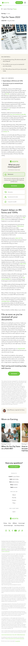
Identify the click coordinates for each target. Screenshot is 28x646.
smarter (14, 487)
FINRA (2, 548)
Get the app (19, 2)
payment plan (21, 348)
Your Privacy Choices (19, 525)
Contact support (14, 466)
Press (14, 503)
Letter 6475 (23, 263)
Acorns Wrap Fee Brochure (6, 634)
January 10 (6, 131)
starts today (14, 479)
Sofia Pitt (3, 20)
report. (8, 109)
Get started (14, 185)
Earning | (10, 9)
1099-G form (20, 226)
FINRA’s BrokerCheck (21, 634)
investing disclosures (5, 551)
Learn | (5, 9)
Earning (3, 13)
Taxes (15, 9)
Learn (14, 511)
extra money (14, 482)
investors (14, 484)
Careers (14, 500)
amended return (5, 301)
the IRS (7, 94)
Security (14, 497)
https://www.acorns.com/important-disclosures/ (15, 638)
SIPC (5, 548)
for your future (14, 476)
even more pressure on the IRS (18, 114)
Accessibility (17, 641)
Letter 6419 (18, 238)
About (14, 495)
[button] (22, 530)
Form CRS (14, 634)
